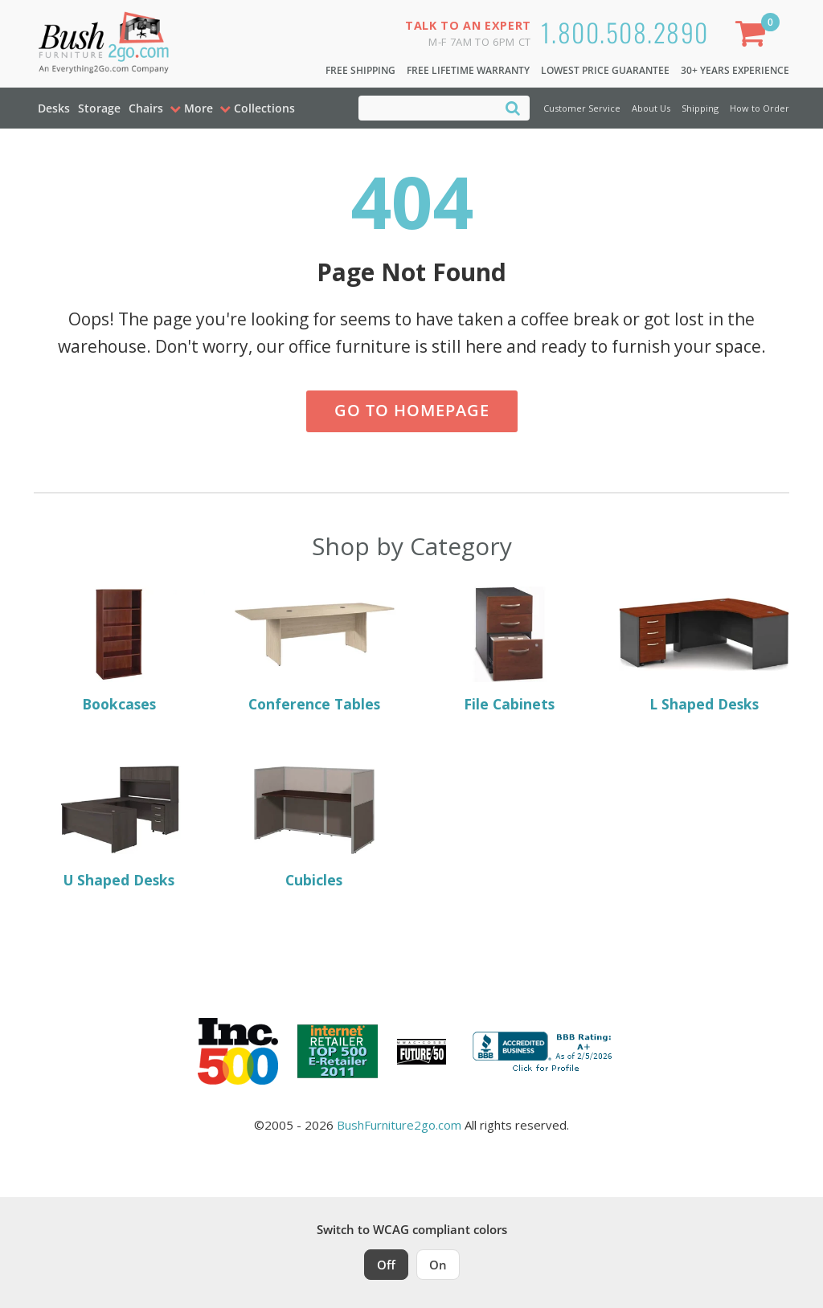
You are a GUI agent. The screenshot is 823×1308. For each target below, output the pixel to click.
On (438, 1265)
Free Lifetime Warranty (468, 70)
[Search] (513, 107)
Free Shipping (360, 70)
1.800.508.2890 (625, 32)
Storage (99, 108)
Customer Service (581, 108)
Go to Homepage (411, 410)
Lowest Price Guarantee (605, 70)
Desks (54, 108)
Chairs (146, 108)
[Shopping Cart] (754, 36)
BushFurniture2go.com (399, 1125)
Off (386, 1265)
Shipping (700, 108)
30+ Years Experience (735, 70)
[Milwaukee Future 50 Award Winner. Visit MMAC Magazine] (421, 1052)
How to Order (759, 108)
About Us (651, 108)
